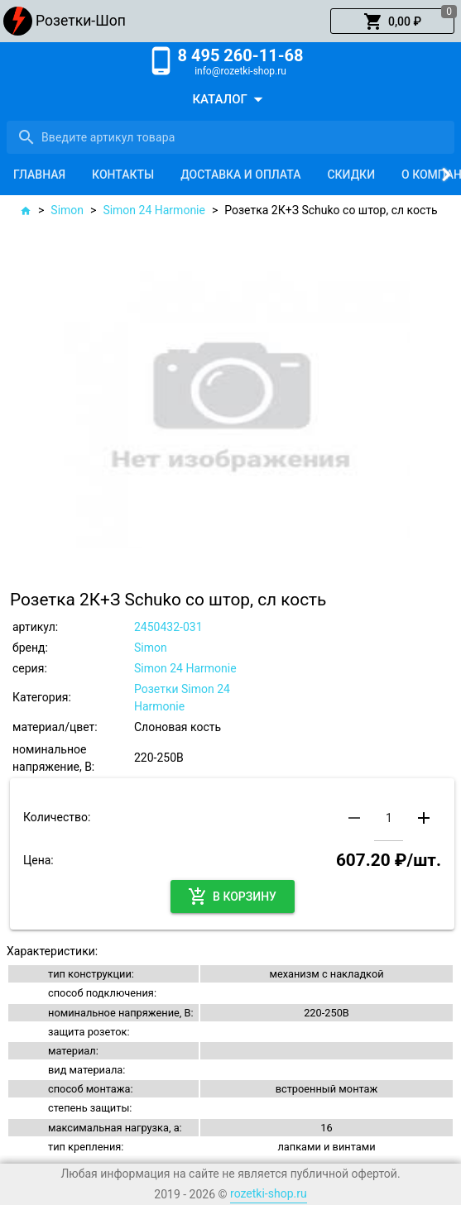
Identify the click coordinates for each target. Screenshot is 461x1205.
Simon (67, 210)
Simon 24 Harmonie (154, 210)
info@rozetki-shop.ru (240, 71)
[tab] (39, 174)
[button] (392, 21)
